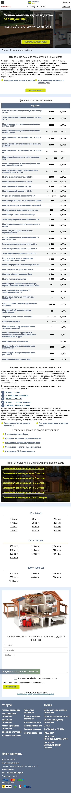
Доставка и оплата (54, 729)
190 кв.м (14, 558)
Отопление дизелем (14, 399)
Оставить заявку (35, 90)
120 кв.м (57, 546)
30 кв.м (13, 523)
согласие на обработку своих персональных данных (35, 694)
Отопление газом (13, 392)
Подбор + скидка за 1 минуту (20, 671)
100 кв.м (14, 546)
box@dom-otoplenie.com (10, 763)
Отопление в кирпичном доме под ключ (23, 447)
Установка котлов (32, 722)
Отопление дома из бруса (16, 434)
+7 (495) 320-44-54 (36, 6)
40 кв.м (57, 523)
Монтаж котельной (33, 726)
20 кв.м (35, 519)
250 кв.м (35, 573)
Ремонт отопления (32, 729)
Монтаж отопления (33, 733)
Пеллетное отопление (29, 711)
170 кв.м (35, 554)
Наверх (65, 2)
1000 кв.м (13, 581)
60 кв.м (57, 527)
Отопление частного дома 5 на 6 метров (23, 468)
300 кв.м (57, 573)
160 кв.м (14, 554)
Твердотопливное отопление (32, 717)
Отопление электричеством (17, 395)
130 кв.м (14, 550)
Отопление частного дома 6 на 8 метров (23, 483)
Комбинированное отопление (18, 405)
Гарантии (49, 733)
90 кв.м (57, 530)
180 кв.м (57, 554)
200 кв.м (14, 573)
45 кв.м (13, 527)
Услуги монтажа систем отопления (19, 80)
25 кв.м (57, 519)
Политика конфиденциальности (56, 737)
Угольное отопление (11, 735)
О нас (47, 726)
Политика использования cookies (52, 745)
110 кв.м (35, 546)
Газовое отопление (11, 710)
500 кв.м (57, 577)
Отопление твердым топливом (18, 402)
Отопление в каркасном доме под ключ (22, 443)
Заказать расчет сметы (35, 42)
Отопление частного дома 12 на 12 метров (24, 497)
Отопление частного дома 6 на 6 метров (23, 478)
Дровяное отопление (12, 732)
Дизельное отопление (7, 721)
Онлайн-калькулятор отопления (53, 721)
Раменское (6, 7)
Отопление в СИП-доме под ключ (20, 451)
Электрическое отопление (9, 714)
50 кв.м (35, 527)
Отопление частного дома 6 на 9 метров (23, 487)
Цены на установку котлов (56, 716)
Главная (5, 50)
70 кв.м (13, 530)
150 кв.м (57, 550)
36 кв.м (35, 523)
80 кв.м (35, 530)
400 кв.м (35, 577)
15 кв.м (13, 519)
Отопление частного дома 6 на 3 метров (23, 473)
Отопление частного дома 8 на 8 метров (23, 492)
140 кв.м (35, 550)
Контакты (66, 7)
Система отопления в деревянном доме (23, 438)
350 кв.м (14, 577)
